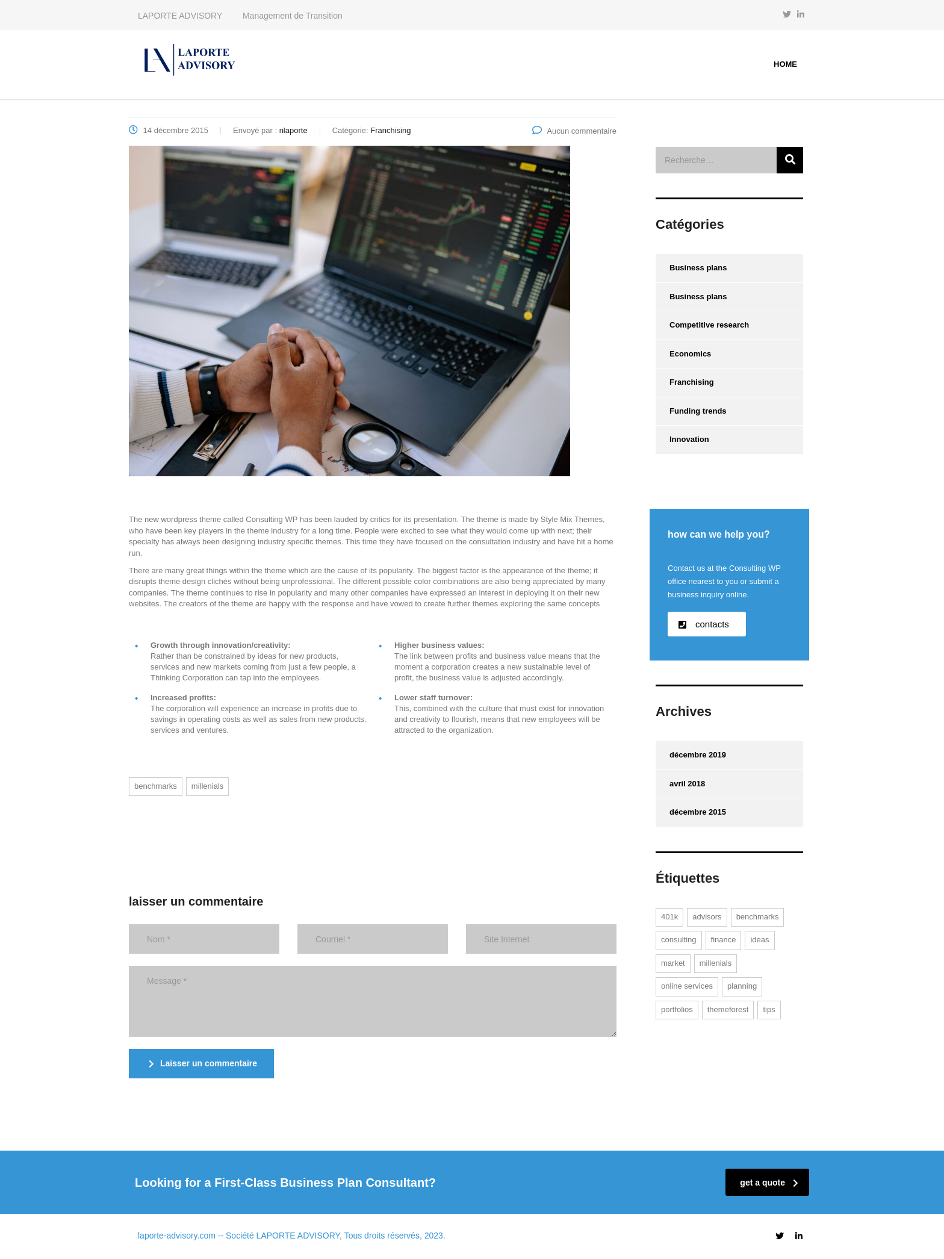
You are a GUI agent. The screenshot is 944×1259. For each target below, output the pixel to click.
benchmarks (155, 786)
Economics (690, 353)
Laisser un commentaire (203, 1063)
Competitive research (709, 324)
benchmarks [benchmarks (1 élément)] (757, 916)
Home (785, 64)
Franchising (691, 382)
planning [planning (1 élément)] (742, 985)
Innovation (689, 439)
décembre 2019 (697, 754)
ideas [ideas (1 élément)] (759, 939)
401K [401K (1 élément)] (669, 916)
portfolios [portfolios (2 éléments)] (677, 1009)
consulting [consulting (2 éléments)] (679, 939)
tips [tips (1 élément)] (769, 1009)
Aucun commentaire (574, 130)
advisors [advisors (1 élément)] (706, 916)
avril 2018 (687, 783)
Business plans (698, 267)
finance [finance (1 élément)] (723, 939)
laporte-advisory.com (177, 1235)
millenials (207, 786)
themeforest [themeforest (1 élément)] (728, 1009)
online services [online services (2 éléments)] (687, 985)
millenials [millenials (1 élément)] (715, 963)
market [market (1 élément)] (673, 963)
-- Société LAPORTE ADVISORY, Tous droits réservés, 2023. (332, 1235)
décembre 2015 (697, 811)
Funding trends (698, 410)
